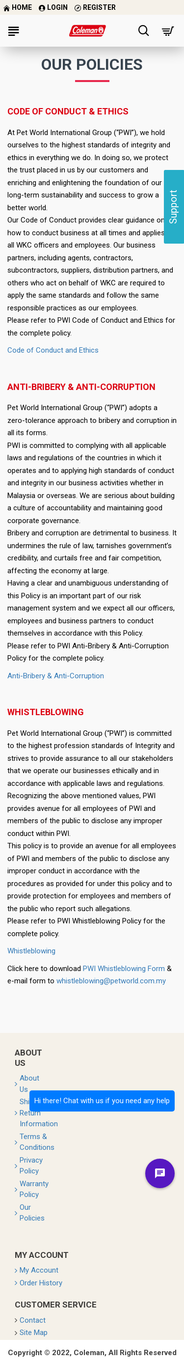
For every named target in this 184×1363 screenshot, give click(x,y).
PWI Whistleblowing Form (124, 968)
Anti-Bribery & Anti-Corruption (55, 675)
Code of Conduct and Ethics (53, 350)
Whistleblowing (31, 950)
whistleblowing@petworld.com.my (111, 980)
